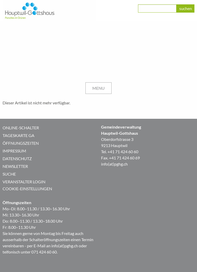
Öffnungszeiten (21, 143)
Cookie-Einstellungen (27, 188)
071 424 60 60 (44, 251)
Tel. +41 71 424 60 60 (119, 151)
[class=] (157, 8)
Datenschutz (17, 158)
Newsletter (15, 166)
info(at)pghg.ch (114, 163)
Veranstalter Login (24, 181)
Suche (9, 173)
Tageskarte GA (18, 135)
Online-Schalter (21, 127)
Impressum (14, 150)
